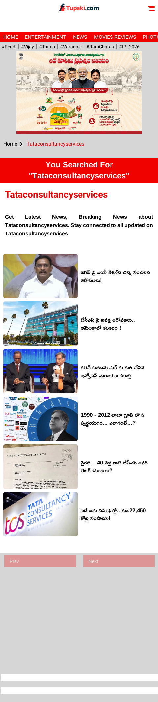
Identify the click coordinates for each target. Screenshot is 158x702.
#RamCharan (100, 46)
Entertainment (45, 37)
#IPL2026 (129, 46)
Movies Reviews (115, 37)
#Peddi (9, 46)
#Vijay (27, 46)
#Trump (47, 46)
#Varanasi (70, 46)
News (80, 37)
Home (10, 37)
